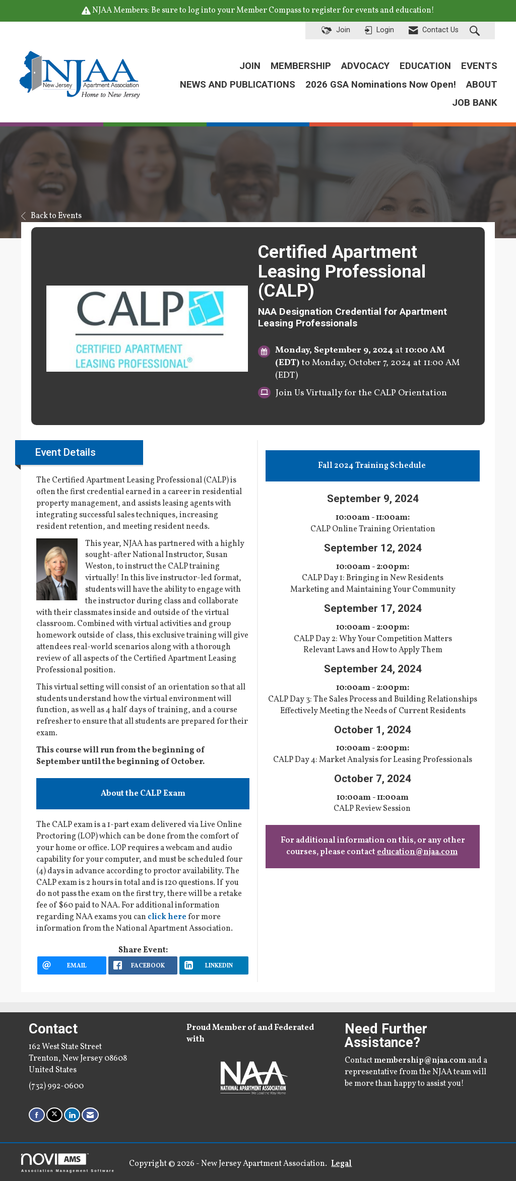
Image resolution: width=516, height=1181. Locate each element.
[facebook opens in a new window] (142, 965)
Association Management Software (68, 1162)
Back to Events (51, 216)
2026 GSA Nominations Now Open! (380, 84)
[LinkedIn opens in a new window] (213, 965)
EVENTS (479, 66)
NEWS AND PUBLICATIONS (237, 84)
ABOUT (481, 84)
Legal (340, 1163)
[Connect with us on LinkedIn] (72, 1114)
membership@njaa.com (420, 1060)
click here (167, 917)
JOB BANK (474, 102)
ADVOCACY (365, 66)
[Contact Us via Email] (90, 1114)
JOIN (250, 66)
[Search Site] (476, 30)
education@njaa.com (417, 852)
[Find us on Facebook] (37, 1114)
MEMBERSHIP (301, 66)
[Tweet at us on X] (54, 1114)
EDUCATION (425, 66)
